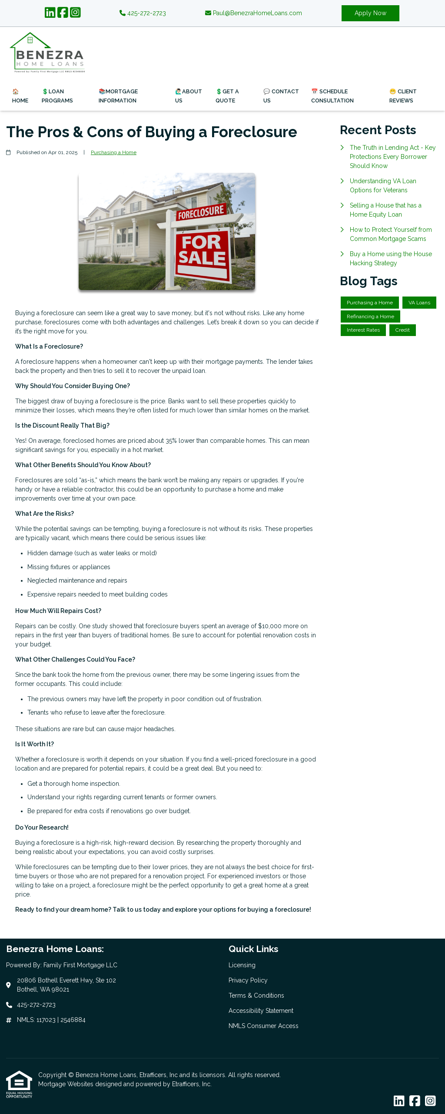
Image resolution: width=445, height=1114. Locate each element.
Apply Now (370, 13)
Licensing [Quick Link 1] (242, 965)
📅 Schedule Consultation (332, 96)
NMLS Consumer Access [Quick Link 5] (264, 1025)
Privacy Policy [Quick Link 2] (248, 980)
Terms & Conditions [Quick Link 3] (256, 995)
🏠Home (20, 96)
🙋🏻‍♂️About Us (188, 96)
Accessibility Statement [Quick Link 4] (261, 1010)
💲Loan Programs (57, 96)
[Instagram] (75, 13)
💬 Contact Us (281, 96)
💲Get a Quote (227, 96)
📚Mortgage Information (118, 96)
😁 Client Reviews (403, 96)
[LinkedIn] (50, 13)
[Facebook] (62, 13)
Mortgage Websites (66, 1084)
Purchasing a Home (113, 152)
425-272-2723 (143, 13)
